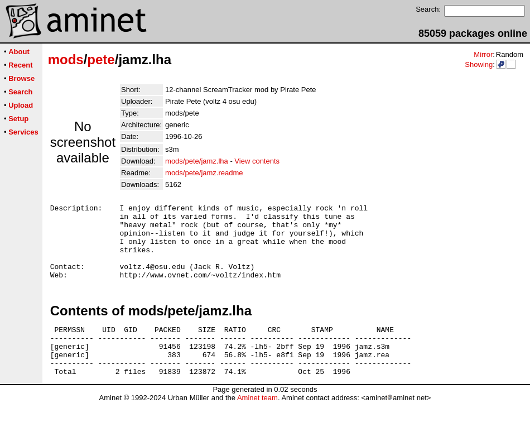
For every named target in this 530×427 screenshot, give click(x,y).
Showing (479, 64)
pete (100, 59)
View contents (257, 161)
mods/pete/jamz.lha (196, 161)
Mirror (483, 54)
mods (66, 59)
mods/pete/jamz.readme (204, 173)
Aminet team (257, 423)
